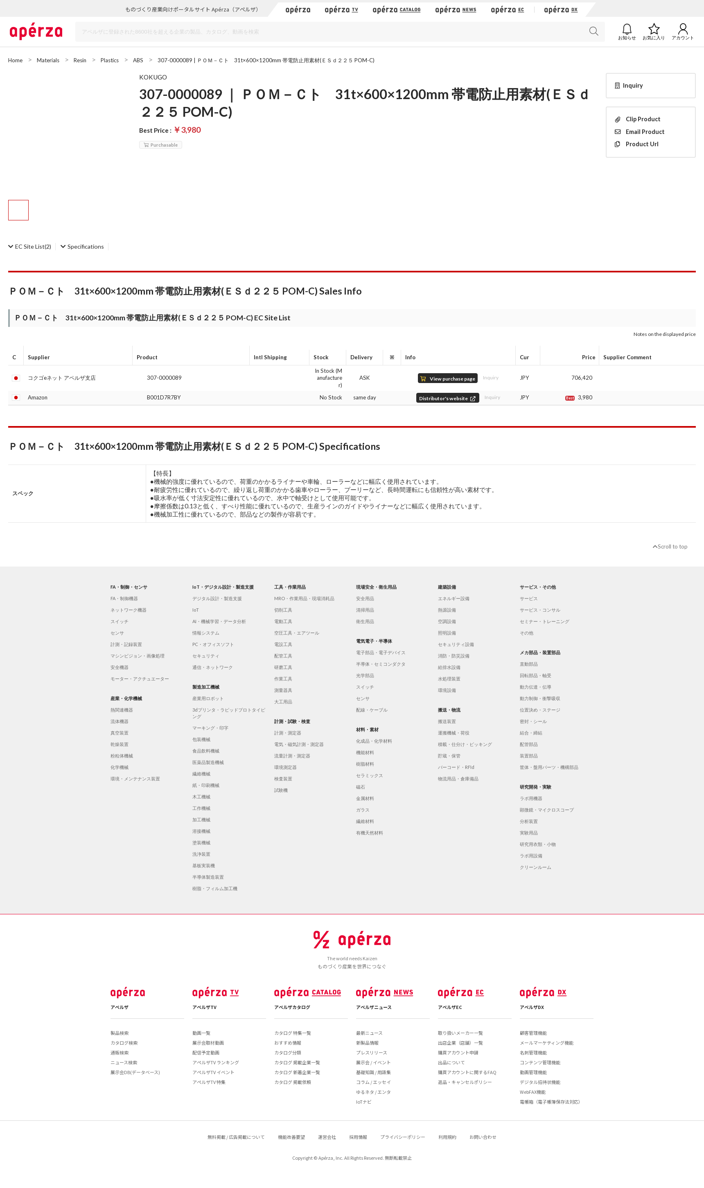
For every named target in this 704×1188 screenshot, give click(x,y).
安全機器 (120, 667)
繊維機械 (201, 773)
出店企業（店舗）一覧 (460, 1042)
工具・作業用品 (290, 586)
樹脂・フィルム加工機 (214, 888)
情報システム (205, 632)
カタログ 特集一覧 (292, 1032)
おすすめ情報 (287, 1042)
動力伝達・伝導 (535, 686)
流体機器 (120, 721)
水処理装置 (449, 678)
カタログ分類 (287, 1052)
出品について (451, 1062)
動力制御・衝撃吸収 (540, 698)
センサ (117, 632)
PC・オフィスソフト (213, 644)
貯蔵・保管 (449, 755)
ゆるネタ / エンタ (373, 1091)
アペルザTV (204, 1007)
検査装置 (283, 778)
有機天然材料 (369, 832)
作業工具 (283, 678)
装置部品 (529, 755)
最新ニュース (369, 1032)
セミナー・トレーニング (544, 621)
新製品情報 (367, 1042)
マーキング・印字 (210, 727)
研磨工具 (283, 667)
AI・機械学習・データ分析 (219, 621)
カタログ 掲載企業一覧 (297, 1062)
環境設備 (447, 690)
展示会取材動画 (208, 1042)
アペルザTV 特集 (209, 1082)
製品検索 (120, 1032)
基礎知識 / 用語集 (373, 1072)
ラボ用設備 (531, 855)
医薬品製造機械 (208, 762)
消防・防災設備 (453, 655)
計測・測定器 (287, 732)
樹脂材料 (365, 763)
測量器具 (283, 690)
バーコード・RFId (456, 767)
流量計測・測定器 (292, 755)
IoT (195, 609)
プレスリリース (371, 1052)
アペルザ (120, 1007)
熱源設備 (447, 609)
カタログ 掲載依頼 (292, 1082)
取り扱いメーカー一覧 (460, 1032)
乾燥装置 (120, 744)
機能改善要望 (291, 1137)
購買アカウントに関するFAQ (467, 1072)
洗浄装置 (201, 854)
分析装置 (529, 821)
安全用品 (365, 598)
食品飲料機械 (205, 750)
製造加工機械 (205, 686)
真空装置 (120, 732)
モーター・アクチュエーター (140, 678)
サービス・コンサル (540, 609)
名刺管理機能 (533, 1052)
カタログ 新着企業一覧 (297, 1072)
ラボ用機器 (531, 798)
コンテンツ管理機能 (540, 1062)
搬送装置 (447, 721)
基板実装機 (203, 865)
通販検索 (120, 1052)
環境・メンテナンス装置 (135, 778)
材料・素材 (367, 729)
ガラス (363, 809)
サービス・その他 (538, 586)
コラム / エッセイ (373, 1082)
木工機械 (201, 796)
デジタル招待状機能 (540, 1082)
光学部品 (365, 675)
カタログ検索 (124, 1042)
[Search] (340, 32)
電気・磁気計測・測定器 (299, 744)
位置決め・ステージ (540, 709)
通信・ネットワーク (212, 667)
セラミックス (369, 775)
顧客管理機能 (533, 1032)
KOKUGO (153, 77)
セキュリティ (205, 655)
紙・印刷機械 (205, 785)
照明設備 (447, 632)
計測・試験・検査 (292, 721)
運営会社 (327, 1137)
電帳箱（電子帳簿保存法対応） (551, 1101)
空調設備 (447, 621)
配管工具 (283, 655)
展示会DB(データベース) (135, 1072)
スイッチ (120, 621)
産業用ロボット (208, 698)
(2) (29, 246)
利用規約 (447, 1137)
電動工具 (283, 621)
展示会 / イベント (373, 1062)
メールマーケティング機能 (546, 1042)
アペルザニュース (374, 1007)
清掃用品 (365, 609)
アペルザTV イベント (213, 1072)
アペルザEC (450, 1007)
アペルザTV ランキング (215, 1062)
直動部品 (529, 664)
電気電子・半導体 (374, 641)
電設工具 (283, 644)
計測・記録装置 (126, 644)
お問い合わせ (482, 1137)
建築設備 (447, 586)
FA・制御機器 (124, 598)
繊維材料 (365, 821)
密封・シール (533, 721)
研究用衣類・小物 (538, 844)
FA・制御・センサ (129, 586)
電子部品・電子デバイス (381, 652)
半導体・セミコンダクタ (381, 664)
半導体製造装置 (208, 877)
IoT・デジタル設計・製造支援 (223, 586)
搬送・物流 (449, 709)
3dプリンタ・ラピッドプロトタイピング (228, 713)
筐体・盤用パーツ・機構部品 (549, 767)
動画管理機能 (533, 1072)
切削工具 (283, 609)
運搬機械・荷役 (453, 732)
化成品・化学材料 (374, 741)
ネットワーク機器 (129, 609)
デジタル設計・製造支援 (217, 598)
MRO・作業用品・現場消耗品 (304, 598)
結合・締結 (531, 732)
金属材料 (365, 798)
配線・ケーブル (372, 709)
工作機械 (201, 808)
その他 (526, 632)
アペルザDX (532, 1007)
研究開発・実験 (535, 786)
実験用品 (529, 832)
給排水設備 (449, 667)
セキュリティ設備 (456, 644)
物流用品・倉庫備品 (458, 778)
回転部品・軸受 (535, 675)
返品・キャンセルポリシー (465, 1082)
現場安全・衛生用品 (376, 586)
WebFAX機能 (533, 1091)
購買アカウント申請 (458, 1052)
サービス (529, 598)
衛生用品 (365, 621)
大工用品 (283, 701)
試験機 (281, 790)
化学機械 (120, 767)
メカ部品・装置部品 (540, 652)
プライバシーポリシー (402, 1137)
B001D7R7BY (164, 397)
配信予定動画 (205, 1052)
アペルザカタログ (292, 1007)
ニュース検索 (124, 1062)
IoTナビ (364, 1101)
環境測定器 (285, 767)
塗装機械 (201, 842)
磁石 (360, 786)
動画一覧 (201, 1032)
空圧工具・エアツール (296, 632)
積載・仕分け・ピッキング (465, 744)
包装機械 (201, 739)
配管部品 (529, 744)
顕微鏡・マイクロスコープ (547, 809)
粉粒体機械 (122, 755)
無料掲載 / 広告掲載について (236, 1137)
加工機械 (201, 819)
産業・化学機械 (126, 698)
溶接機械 (201, 831)
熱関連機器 (122, 709)
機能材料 (365, 752)
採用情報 (358, 1137)
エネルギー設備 (453, 598)
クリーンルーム (535, 867)
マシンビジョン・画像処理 (138, 655)
